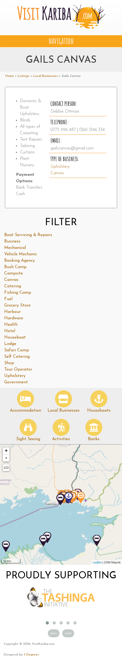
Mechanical (15, 248)
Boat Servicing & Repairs (28, 235)
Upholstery (60, 167)
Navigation (61, 41)
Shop (9, 363)
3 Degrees (31, 654)
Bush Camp (15, 267)
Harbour (12, 312)
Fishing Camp (17, 293)
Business (12, 241)
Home (9, 76)
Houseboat (15, 337)
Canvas (57, 173)
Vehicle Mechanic (20, 254)
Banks (93, 439)
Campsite (13, 273)
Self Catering (17, 357)
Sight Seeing (28, 439)
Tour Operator (18, 369)
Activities (61, 439)
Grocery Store (17, 305)
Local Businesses (45, 76)
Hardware (13, 318)
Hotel (9, 331)
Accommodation (25, 410)
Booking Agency (19, 261)
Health (11, 325)
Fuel (8, 299)
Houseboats (99, 410)
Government (16, 382)
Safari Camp (16, 350)
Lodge (10, 344)
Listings (23, 76)
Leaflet (96, 562)
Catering (12, 286)
